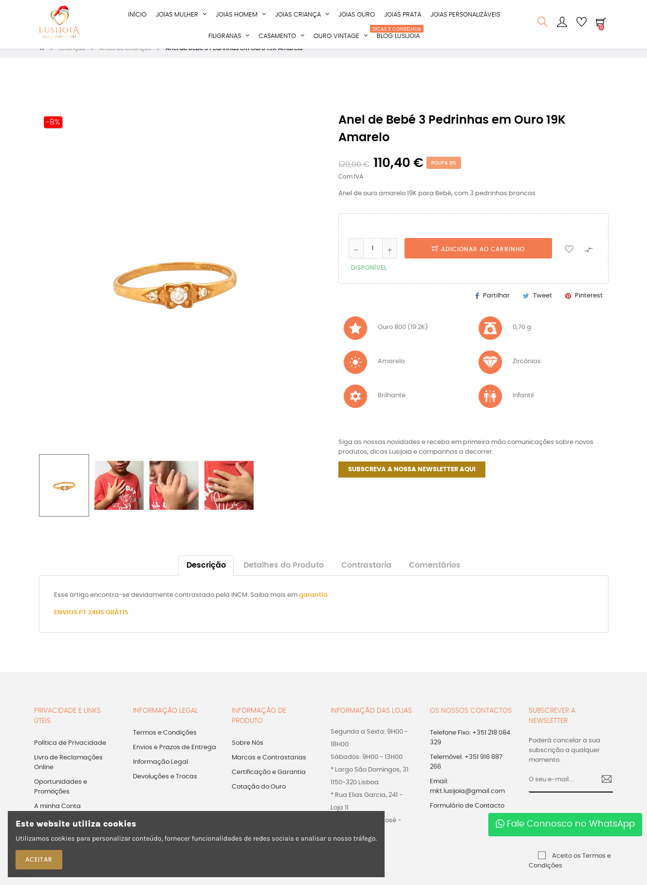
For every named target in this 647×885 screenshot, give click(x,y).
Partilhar (496, 305)
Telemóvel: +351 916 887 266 (466, 772)
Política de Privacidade (70, 753)
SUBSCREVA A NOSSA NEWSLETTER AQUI (412, 480)
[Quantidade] (373, 258)
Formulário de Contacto (467, 816)
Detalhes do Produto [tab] (283, 575)
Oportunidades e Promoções (60, 797)
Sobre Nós (247, 753)
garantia (313, 605)
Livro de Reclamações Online (68, 773)
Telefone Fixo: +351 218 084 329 (470, 748)
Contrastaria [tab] (366, 575)
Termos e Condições (165, 743)
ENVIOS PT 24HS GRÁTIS (91, 623)
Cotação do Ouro (259, 797)
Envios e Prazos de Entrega (174, 758)
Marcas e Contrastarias (269, 768)
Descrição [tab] (206, 575)
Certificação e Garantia (269, 782)
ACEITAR (39, 860)
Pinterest (589, 305)
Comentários (435, 575)
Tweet (542, 305)
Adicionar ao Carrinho (478, 259)
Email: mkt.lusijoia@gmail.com (467, 797)
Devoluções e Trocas (165, 787)
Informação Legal (160, 772)
